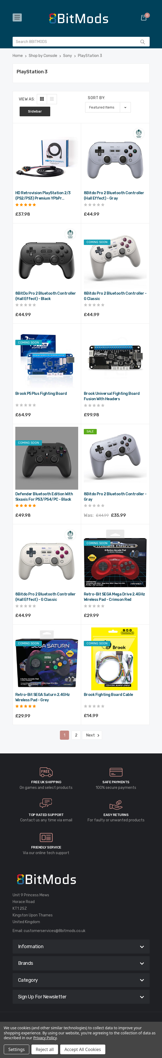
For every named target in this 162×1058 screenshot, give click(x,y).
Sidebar (35, 111)
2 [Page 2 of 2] (76, 735)
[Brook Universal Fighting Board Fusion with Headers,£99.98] (115, 357)
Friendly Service (46, 847)
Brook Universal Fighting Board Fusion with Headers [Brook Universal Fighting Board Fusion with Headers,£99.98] (112, 396)
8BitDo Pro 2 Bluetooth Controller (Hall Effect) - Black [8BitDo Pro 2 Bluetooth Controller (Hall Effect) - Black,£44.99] (45, 296)
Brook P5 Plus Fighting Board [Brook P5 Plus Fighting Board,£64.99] (41, 393)
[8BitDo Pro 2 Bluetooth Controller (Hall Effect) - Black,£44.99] (46, 257)
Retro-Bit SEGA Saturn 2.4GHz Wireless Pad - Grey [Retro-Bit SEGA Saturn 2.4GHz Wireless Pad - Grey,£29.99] (42, 697)
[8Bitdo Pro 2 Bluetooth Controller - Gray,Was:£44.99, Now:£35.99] (115, 458)
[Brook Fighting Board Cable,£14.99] (115, 658)
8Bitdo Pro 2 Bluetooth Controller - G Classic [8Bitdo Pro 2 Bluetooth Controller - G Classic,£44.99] (115, 296)
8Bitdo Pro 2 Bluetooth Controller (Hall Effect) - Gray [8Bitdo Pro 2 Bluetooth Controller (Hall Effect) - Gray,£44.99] (114, 196)
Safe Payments (115, 782)
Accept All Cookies (82, 1049)
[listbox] (108, 107)
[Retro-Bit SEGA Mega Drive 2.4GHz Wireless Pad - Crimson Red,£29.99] (115, 558)
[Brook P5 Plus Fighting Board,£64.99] (46, 357)
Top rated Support (46, 815)
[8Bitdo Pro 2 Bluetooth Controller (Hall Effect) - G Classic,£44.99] (46, 558)
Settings (16, 1049)
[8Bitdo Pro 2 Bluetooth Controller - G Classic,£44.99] (115, 257)
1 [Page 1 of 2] (64, 735)
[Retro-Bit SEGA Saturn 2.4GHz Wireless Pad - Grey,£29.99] (46, 658)
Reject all (45, 1049)
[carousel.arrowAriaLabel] (46, 772)
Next (92, 735)
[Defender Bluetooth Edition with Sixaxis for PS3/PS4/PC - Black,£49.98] (46, 458)
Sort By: (96, 98)
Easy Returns (115, 815)
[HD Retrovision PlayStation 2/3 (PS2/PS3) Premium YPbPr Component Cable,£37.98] (46, 157)
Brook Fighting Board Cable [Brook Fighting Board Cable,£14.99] (108, 694)
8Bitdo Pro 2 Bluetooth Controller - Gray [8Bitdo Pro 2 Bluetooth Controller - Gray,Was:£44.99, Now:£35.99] (115, 497)
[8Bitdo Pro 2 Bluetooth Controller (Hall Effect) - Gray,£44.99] (115, 157)
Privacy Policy (45, 1037)
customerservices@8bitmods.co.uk (54, 931)
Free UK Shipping (46, 782)
